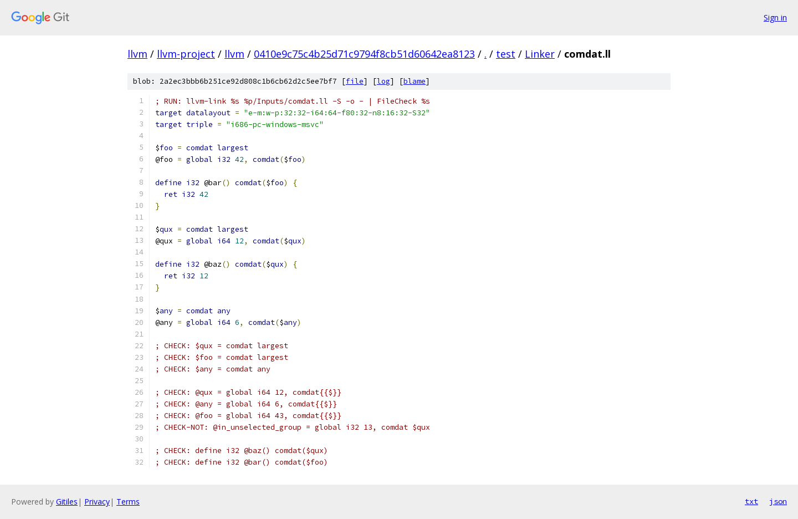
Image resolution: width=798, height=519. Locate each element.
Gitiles (67, 501)
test (505, 53)
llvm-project (186, 53)
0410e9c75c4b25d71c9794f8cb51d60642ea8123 (364, 53)
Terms (128, 501)
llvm (137, 53)
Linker (540, 53)
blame (414, 81)
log (383, 81)
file (355, 81)
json (778, 501)
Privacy (97, 501)
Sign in (775, 17)
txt (751, 501)
